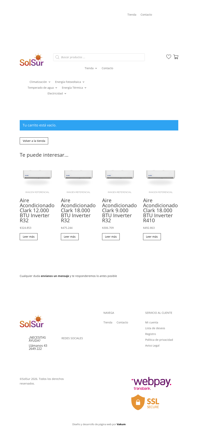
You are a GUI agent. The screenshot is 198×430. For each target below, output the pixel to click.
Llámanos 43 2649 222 (38, 348)
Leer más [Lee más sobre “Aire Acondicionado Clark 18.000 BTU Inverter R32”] (70, 237)
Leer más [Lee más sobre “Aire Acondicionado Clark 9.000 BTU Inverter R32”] (111, 237)
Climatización (38, 82)
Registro (150, 334)
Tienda (131, 14)
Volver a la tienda (34, 141)
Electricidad (55, 93)
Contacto (146, 14)
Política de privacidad (159, 340)
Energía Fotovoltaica (68, 82)
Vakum (121, 425)
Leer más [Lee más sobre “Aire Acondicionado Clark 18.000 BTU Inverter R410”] (152, 237)
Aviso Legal (152, 346)
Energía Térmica (72, 87)
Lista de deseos (155, 329)
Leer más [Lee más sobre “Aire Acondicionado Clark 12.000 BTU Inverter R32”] (29, 237)
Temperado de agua (41, 87)
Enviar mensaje (161, 283)
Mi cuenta (165, 24)
